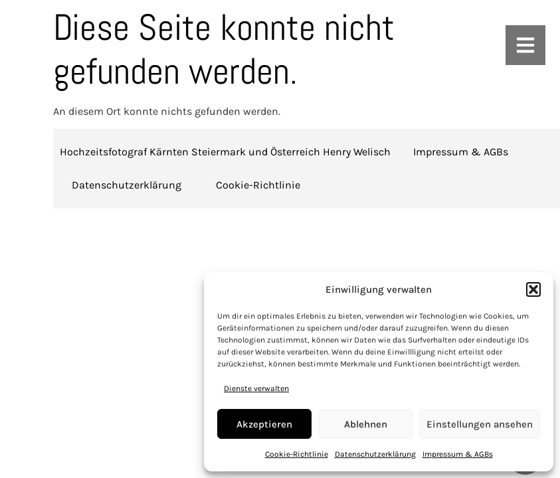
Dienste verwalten (256, 388)
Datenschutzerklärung (375, 454)
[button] (533, 289)
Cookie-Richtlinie (296, 454)
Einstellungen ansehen (479, 424)
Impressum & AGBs (457, 454)
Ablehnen (365, 424)
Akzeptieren (264, 424)
